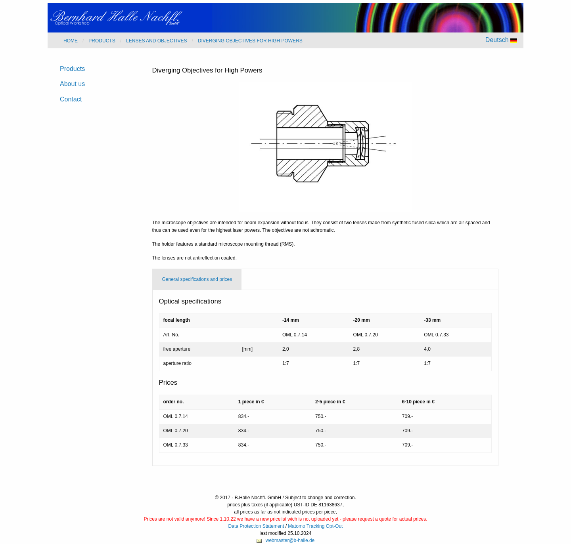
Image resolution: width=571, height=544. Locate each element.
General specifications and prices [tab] (197, 279)
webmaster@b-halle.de (290, 540)
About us (72, 83)
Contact (71, 99)
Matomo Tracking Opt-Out (315, 526)
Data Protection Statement (256, 526)
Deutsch (501, 39)
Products (72, 68)
